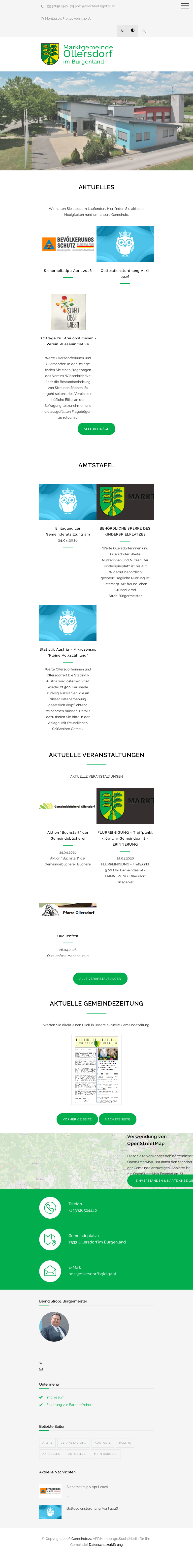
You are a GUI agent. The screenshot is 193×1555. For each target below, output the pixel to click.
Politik (125, 1442)
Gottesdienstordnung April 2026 (92, 1508)
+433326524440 (56, 6)
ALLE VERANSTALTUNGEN (100, 979)
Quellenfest (68, 936)
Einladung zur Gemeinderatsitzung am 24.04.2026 (68, 534)
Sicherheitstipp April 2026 (68, 271)
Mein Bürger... (106, 1454)
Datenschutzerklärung (106, 1545)
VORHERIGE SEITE (77, 1119)
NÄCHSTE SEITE (117, 1119)
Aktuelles (51, 1454)
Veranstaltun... (74, 1442)
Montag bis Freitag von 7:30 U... (68, 18)
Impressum (55, 1397)
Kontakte (103, 1442)
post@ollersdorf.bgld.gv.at (95, 6)
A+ (123, 31)
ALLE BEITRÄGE (96, 429)
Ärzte (47, 1442)
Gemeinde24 (81, 1539)
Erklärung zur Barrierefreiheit (69, 1405)
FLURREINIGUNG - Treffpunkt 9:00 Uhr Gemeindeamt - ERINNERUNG (125, 838)
